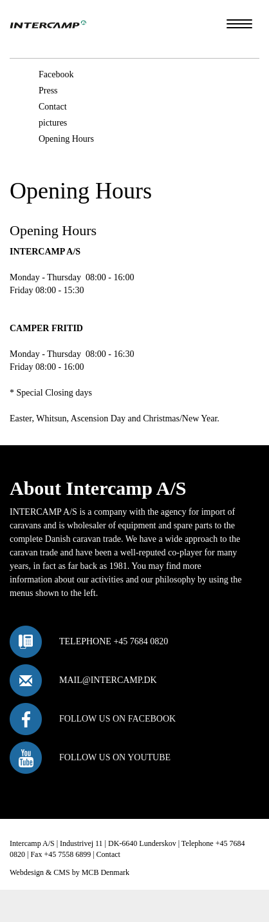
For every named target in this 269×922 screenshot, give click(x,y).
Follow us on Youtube (115, 757)
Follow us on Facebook (117, 719)
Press (48, 90)
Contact (53, 106)
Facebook (56, 74)
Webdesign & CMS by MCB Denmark (69, 872)
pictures (53, 123)
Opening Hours (66, 139)
